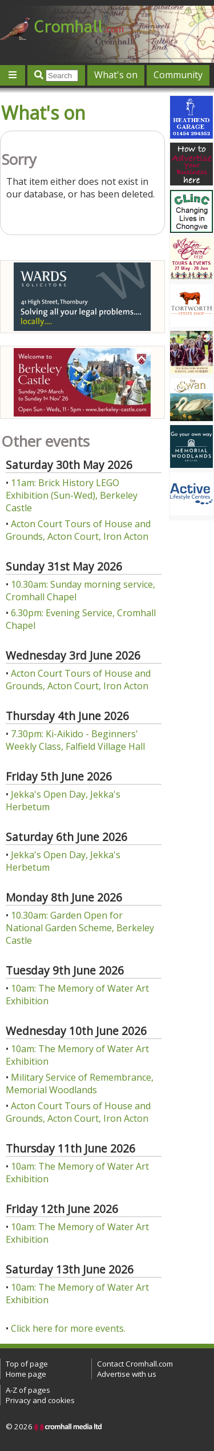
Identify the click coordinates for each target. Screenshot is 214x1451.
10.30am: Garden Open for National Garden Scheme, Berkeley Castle (80, 928)
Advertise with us (126, 1374)
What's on (116, 74)
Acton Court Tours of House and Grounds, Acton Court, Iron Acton (78, 530)
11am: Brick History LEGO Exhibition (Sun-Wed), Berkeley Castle (72, 495)
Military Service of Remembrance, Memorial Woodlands (80, 1083)
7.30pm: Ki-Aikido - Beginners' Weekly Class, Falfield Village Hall (75, 740)
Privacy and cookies (40, 1400)
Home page (26, 1374)
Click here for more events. (68, 1328)
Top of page (27, 1364)
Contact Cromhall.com (135, 1364)
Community (178, 74)
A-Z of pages (28, 1390)
